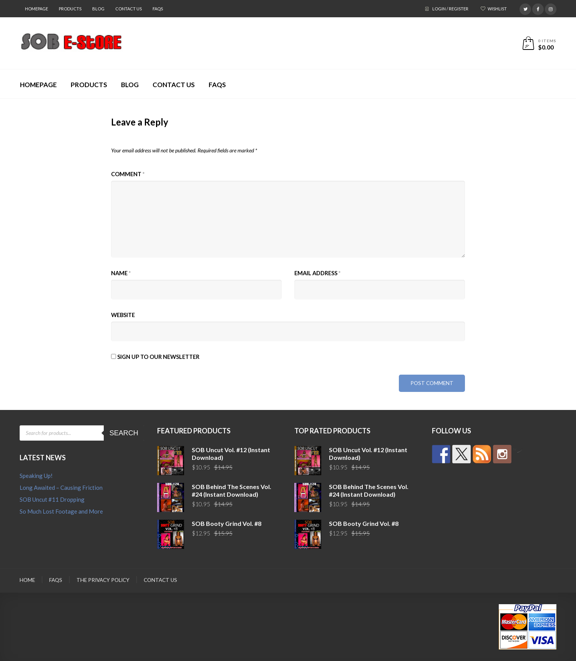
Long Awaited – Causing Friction (61, 487)
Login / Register (450, 8)
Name (121, 273)
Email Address (317, 273)
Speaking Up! (36, 475)
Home (27, 580)
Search (124, 433)
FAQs (158, 8)
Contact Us (128, 8)
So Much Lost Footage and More (61, 511)
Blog (98, 8)
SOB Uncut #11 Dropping (52, 499)
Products (70, 8)
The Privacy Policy (102, 580)
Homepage (36, 8)
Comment (127, 174)
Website (123, 315)
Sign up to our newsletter (155, 357)
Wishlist (497, 8)
